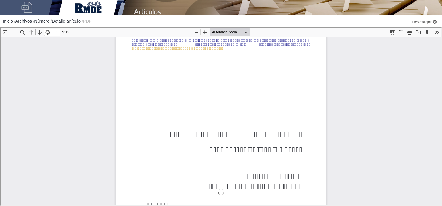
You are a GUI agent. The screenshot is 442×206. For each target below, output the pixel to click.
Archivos (24, 21)
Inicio (8, 21)
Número (42, 21)
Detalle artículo (67, 21)
